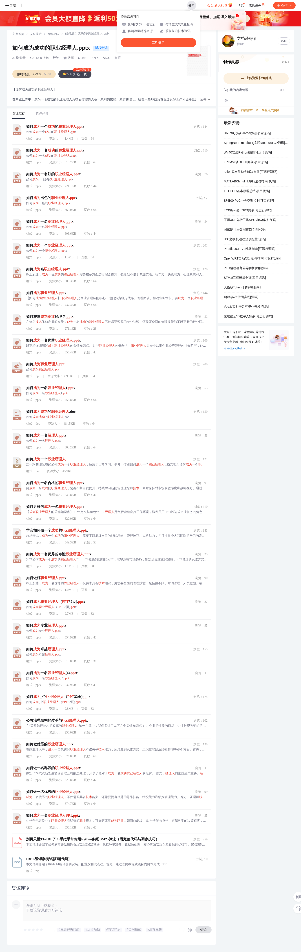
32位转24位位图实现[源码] (241, 297)
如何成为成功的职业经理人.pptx (51, 48)
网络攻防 (53, 34)
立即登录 (158, 42)
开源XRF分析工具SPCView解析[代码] (250, 220)
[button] (205, 100)
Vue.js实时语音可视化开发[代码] (246, 307)
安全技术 (36, 34)
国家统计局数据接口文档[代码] (245, 230)
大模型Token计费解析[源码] (243, 287)
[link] (18, 34)
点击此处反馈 (235, 349)
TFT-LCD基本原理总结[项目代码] (247, 191)
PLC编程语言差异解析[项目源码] (246, 268)
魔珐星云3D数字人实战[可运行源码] (248, 316)
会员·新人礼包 (219, 5)
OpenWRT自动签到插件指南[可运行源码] (252, 258)
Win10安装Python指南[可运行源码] (248, 152)
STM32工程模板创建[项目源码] (245, 278)
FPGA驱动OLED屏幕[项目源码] (246, 162)
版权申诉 (101, 48)
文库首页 (18, 34)
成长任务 (257, 4)
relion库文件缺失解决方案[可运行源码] (250, 172)
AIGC (106, 58)
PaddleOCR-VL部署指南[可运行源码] (249, 249)
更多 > (285, 62)
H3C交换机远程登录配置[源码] (245, 239)
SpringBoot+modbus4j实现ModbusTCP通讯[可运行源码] (256, 143)
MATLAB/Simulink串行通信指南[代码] (250, 181)
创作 (284, 5)
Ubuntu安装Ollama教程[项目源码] (247, 133)
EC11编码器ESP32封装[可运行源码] (248, 210)
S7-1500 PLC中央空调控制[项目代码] (249, 201)
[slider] (33, 930)
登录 (191, 5)
